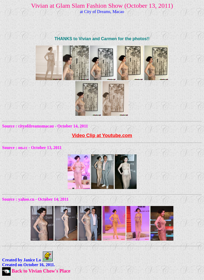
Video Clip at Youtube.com (102, 135)
